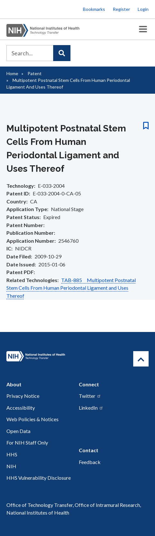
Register (121, 9)
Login (143, 9)
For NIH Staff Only (27, 442)
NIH (11, 466)
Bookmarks (94, 9)
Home (12, 73)
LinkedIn (91, 408)
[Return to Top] (141, 359)
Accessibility (20, 408)
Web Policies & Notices (32, 419)
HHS (11, 454)
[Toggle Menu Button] (143, 29)
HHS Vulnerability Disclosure (38, 478)
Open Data (18, 431)
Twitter (90, 396)
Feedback (90, 462)
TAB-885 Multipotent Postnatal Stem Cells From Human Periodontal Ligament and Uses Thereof (71, 288)
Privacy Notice (22, 396)
